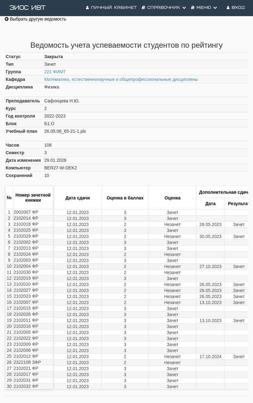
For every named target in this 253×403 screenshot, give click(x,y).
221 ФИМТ (55, 71)
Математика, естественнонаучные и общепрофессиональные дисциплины (121, 79)
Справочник (164, 7)
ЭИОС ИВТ (27, 8)
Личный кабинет (111, 7)
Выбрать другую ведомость (35, 18)
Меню (204, 7)
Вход (236, 7)
